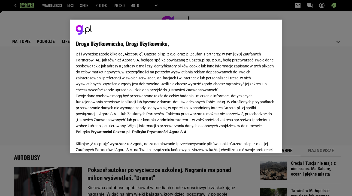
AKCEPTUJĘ (257, 142)
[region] (175, 86)
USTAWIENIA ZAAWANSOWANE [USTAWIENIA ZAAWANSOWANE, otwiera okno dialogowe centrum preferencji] (111, 142)
